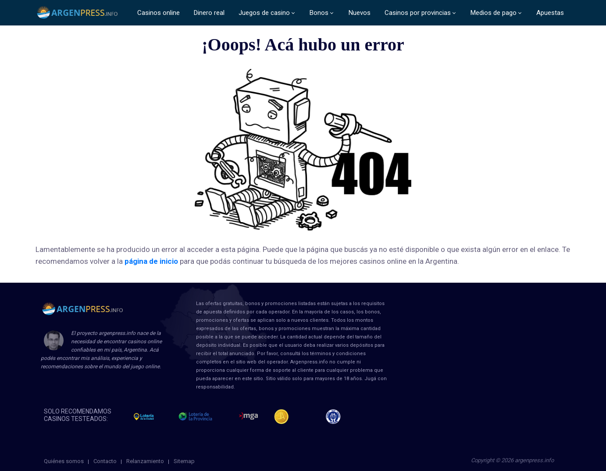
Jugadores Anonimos (285, 416)
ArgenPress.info (78, 13)
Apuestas (550, 13)
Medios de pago (494, 13)
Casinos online (158, 13)
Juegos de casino (264, 13)
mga (248, 416)
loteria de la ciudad (151, 416)
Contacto (105, 461)
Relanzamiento (145, 461)
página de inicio (151, 261)
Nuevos (360, 13)
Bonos (319, 13)
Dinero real (209, 13)
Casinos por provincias (418, 13)
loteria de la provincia (205, 416)
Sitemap (184, 461)
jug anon (337, 416)
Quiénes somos (64, 461)
